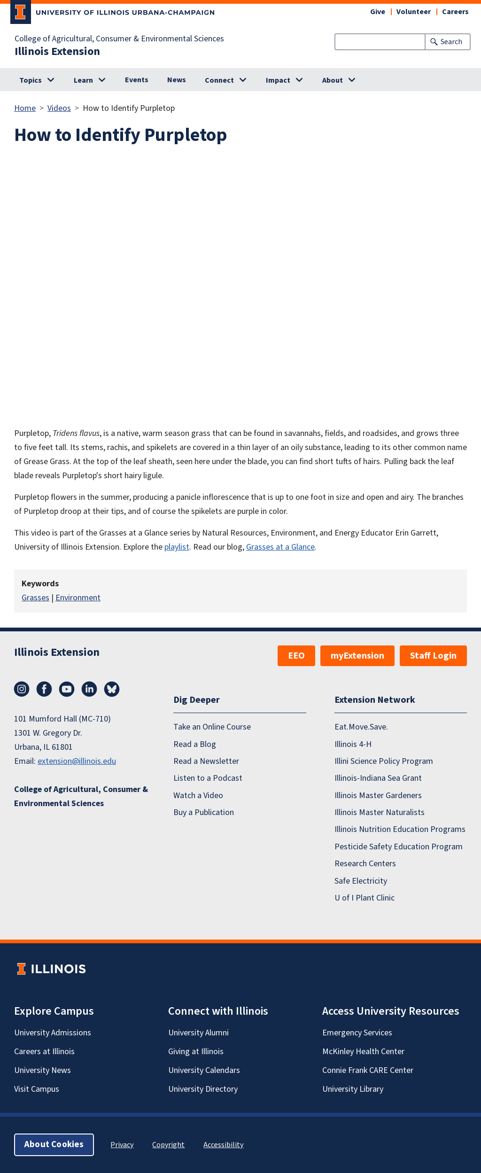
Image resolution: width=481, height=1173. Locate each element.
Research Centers (365, 864)
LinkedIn (89, 689)
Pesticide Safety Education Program (398, 847)
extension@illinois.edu (77, 761)
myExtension (357, 655)
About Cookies (54, 1144)
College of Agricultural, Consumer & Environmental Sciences (119, 39)
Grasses (35, 598)
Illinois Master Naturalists (379, 812)
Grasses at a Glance (280, 547)
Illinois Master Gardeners (378, 795)
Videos (59, 108)
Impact (278, 80)
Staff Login (433, 655)
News (176, 80)
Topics (30, 80)
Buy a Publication (203, 812)
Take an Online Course (212, 727)
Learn (83, 80)
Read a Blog (194, 744)
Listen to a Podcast (207, 779)
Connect (219, 80)
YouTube (66, 689)
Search (451, 42)
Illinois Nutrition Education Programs (399, 830)
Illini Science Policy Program (383, 761)
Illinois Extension (57, 52)
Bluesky (111, 689)
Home (25, 108)
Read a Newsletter (206, 761)
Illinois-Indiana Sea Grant (378, 779)
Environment (78, 598)
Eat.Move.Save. (361, 727)
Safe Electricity (360, 881)
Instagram (21, 689)
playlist (176, 547)
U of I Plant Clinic (364, 898)
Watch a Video (198, 795)
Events (136, 80)
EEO (296, 655)
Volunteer (413, 12)
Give (377, 12)
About (332, 80)
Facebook (44, 689)
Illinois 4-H (353, 744)
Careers (455, 12)
